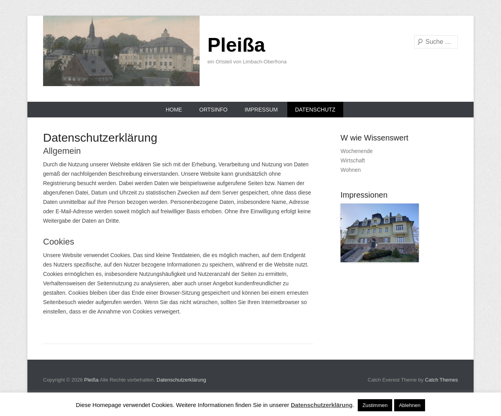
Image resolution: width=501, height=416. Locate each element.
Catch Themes (441, 380)
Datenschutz (315, 109)
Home (174, 109)
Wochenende (357, 151)
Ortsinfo (213, 109)
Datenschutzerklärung (181, 380)
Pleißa (236, 45)
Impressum (261, 109)
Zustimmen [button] (374, 405)
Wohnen (351, 170)
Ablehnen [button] (409, 405)
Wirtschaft (353, 160)
